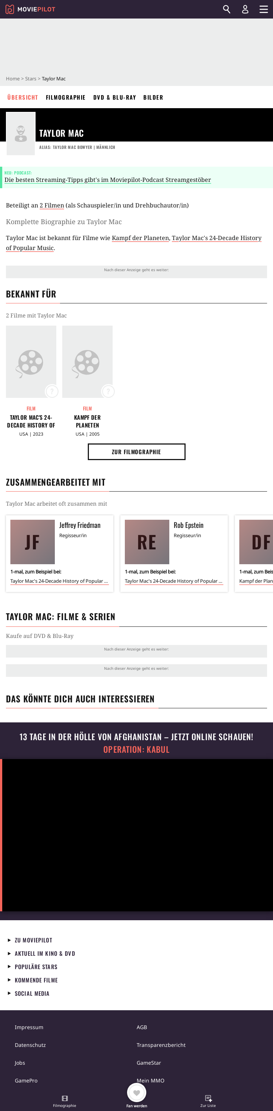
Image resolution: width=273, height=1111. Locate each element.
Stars (30, 78)
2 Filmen (52, 205)
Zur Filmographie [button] (136, 452)
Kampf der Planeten (140, 238)
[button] (65, 1102)
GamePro (26, 1080)
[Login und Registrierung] (245, 9)
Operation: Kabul (136, 749)
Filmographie (66, 97)
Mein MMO (150, 1080)
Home (13, 78)
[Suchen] (226, 9)
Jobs (20, 1062)
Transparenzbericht (161, 1044)
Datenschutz (30, 1044)
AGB (142, 1027)
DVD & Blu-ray (114, 97)
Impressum (29, 1027)
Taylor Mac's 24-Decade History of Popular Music (31, 421)
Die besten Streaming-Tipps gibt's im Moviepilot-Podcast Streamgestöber (107, 180)
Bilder (153, 97)
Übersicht (23, 97)
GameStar (149, 1062)
